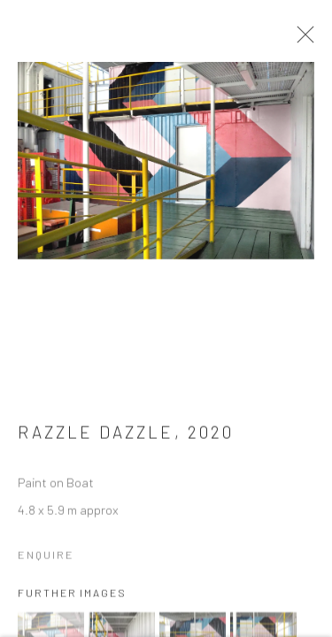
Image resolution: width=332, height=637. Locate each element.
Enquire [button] (46, 560)
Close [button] (305, 40)
